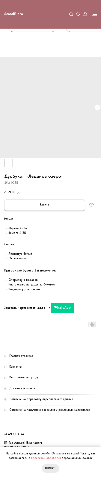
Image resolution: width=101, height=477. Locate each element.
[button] (71, 14)
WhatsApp (62, 308)
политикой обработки (46, 458)
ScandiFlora (13, 14)
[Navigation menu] (94, 14)
